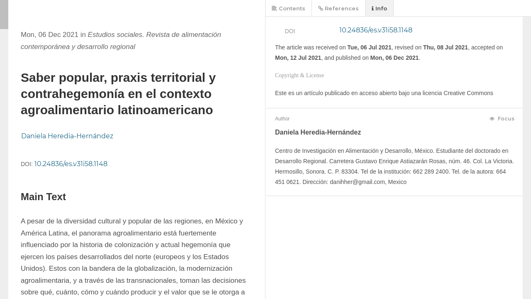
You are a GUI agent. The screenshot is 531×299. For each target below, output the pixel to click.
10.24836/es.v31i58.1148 (70, 164)
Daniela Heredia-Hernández (67, 136)
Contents (288, 8)
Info (379, 8)
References (338, 8)
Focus (502, 118)
